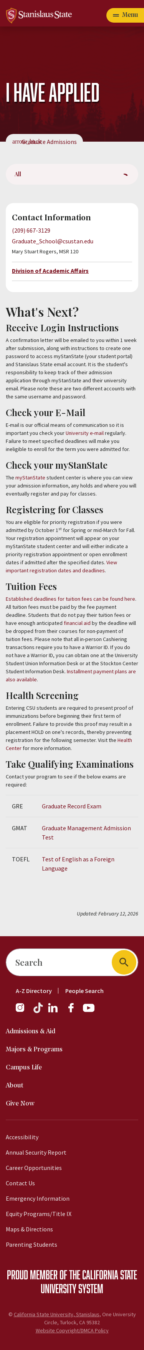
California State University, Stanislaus (56, 1314)
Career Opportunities (34, 1168)
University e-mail (85, 433)
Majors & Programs (34, 1049)
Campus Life (24, 1067)
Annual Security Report (36, 1152)
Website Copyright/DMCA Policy (72, 1330)
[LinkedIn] (53, 1011)
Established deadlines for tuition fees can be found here (70, 598)
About (14, 1085)
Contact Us (20, 1183)
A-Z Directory (34, 991)
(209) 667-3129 (31, 230)
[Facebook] (74, 1011)
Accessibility (22, 1137)
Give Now (20, 1103)
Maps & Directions (29, 1229)
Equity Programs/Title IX (38, 1214)
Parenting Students (31, 1244)
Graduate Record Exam (71, 806)
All (18, 174)
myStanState (30, 477)
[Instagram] (23, 1011)
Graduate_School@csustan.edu (52, 241)
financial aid (77, 623)
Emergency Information (38, 1198)
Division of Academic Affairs (50, 270)
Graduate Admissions (49, 141)
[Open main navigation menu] (125, 15)
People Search (84, 991)
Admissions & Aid (30, 1031)
